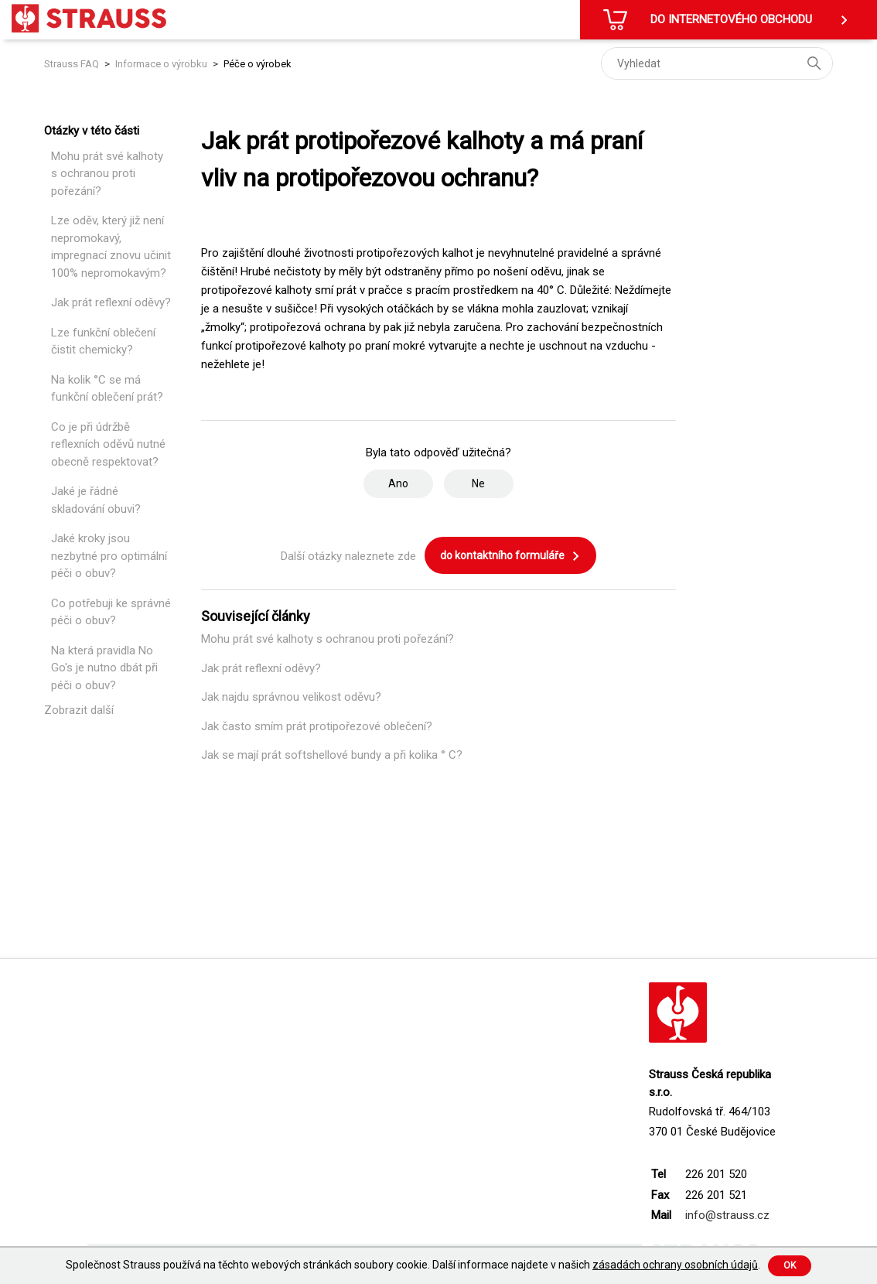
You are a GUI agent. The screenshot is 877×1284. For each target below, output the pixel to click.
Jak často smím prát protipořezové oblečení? (316, 726)
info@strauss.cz (727, 1215)
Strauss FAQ (72, 64)
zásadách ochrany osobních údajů (675, 1264)
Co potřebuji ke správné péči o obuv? (111, 612)
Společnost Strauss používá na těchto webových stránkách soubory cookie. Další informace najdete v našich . (413, 1264)
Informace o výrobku (161, 64)
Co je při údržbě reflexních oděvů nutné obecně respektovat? (108, 444)
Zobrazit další (79, 710)
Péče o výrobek (258, 64)
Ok (789, 1265)
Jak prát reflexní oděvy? (111, 302)
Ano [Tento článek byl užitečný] (398, 483)
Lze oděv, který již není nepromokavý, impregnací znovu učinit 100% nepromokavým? (111, 246)
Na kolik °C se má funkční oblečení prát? (107, 389)
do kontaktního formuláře (510, 556)
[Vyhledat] (717, 63)
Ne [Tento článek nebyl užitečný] (478, 483)
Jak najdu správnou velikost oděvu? (291, 697)
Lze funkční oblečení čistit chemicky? (103, 341)
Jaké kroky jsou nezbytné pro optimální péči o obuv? (109, 555)
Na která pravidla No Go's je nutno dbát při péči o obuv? (104, 668)
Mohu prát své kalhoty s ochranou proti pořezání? (107, 173)
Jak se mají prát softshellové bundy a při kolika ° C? (331, 755)
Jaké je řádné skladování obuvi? (96, 500)
